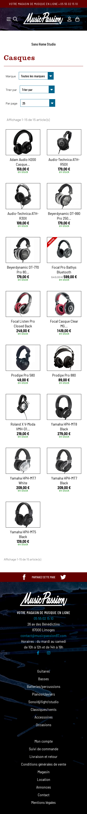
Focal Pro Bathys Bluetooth (64, 269)
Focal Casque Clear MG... (64, 323)
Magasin (44, 771)
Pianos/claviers (43, 694)
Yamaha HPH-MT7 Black (64, 480)
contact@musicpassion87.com (43, 635)
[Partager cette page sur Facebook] (24, 577)
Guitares (43, 671)
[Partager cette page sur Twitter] (63, 577)
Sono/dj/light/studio (43, 701)
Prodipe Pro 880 (64, 375)
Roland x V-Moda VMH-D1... (23, 426)
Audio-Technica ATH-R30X (23, 215)
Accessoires (43, 717)
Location (43, 779)
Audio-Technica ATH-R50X (64, 161)
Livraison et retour (43, 756)
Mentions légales (43, 802)
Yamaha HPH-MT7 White (23, 480)
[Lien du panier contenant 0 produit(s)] (77, 19)
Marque (11, 76)
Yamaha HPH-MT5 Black (23, 534)
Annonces (43, 787)
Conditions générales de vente (43, 764)
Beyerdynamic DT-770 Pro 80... (23, 269)
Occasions (43, 724)
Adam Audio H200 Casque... (23, 161)
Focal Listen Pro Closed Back (23, 323)
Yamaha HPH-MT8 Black (64, 426)
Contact (43, 794)
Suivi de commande (43, 748)
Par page (11, 103)
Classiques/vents (44, 709)
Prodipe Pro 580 (23, 375)
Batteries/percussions (43, 686)
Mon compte (43, 741)
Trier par (11, 90)
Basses (43, 678)
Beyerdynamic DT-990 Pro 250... (64, 215)
